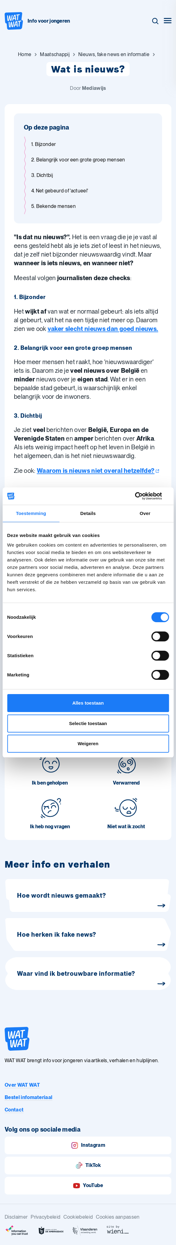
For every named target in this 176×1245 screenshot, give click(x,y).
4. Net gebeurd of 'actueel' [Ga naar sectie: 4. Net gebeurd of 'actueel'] (59, 191)
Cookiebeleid (78, 1217)
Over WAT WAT (22, 1085)
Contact (14, 1110)
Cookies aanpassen (118, 1217)
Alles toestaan (88, 703)
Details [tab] (88, 513)
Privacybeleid (45, 1217)
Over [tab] (145, 513)
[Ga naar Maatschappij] (55, 54)
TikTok (88, 1165)
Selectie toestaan (88, 723)
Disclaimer (16, 1217)
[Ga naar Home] (24, 54)
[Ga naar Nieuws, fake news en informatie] (113, 54)
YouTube (88, 1186)
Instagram (88, 1145)
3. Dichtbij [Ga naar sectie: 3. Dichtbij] (42, 175)
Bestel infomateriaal (28, 1097)
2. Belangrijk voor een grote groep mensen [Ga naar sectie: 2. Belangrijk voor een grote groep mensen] (78, 160)
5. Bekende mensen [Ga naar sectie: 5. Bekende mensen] (53, 206)
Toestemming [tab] (31, 513)
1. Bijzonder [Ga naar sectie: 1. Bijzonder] (43, 144)
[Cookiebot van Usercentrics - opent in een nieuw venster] (142, 496)
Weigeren (88, 743)
